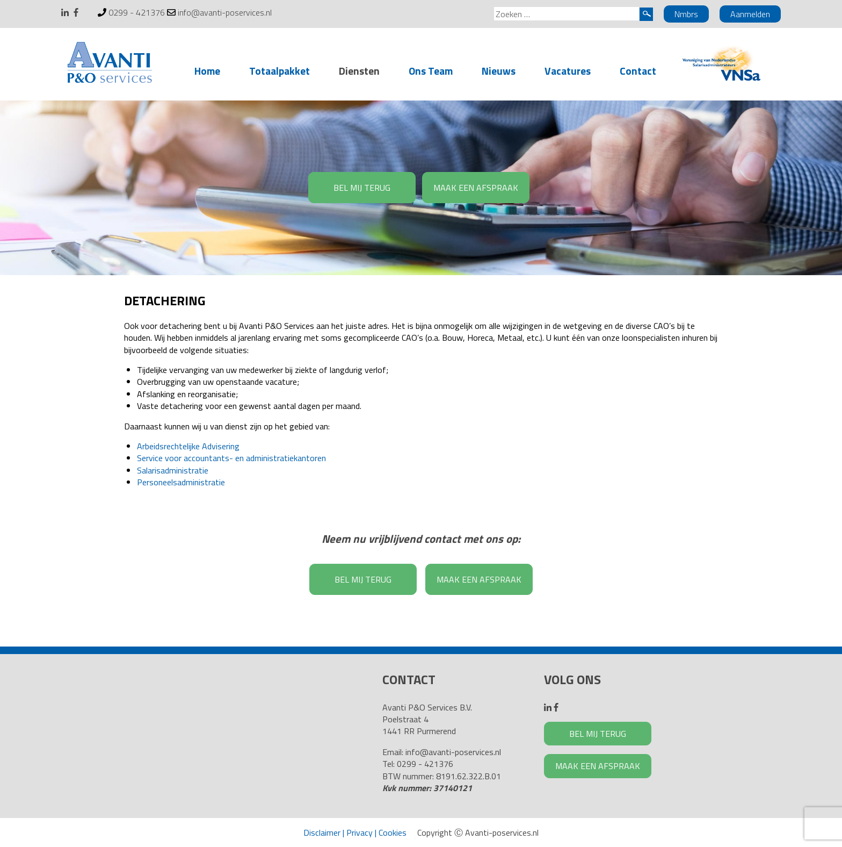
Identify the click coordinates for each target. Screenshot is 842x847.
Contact (638, 70)
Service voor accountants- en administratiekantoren (231, 457)
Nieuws (499, 70)
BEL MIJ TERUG (361, 187)
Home (207, 70)
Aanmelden (750, 14)
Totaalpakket (279, 70)
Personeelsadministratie (181, 482)
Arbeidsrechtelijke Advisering (188, 446)
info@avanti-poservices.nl (225, 12)
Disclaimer (321, 832)
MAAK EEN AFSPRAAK (475, 187)
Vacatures (568, 70)
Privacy (359, 832)
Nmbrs (686, 14)
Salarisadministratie (172, 470)
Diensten (359, 70)
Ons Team (431, 70)
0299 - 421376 (136, 12)
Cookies (393, 832)
